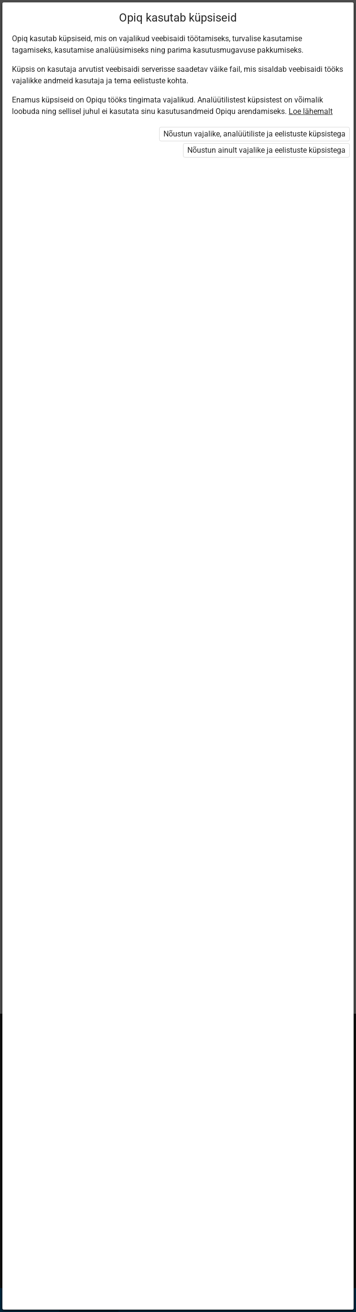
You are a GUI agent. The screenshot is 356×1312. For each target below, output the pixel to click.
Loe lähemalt (311, 111)
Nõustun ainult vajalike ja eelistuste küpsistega (266, 150)
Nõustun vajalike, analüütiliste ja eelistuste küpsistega (254, 133)
